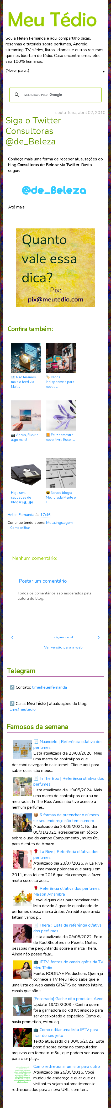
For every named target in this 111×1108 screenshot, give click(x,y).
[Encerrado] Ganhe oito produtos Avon (68, 999)
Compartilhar (20, 528)
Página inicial (63, 637)
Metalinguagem (59, 522)
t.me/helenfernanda (49, 687)
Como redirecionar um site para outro (66, 1066)
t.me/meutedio (22, 709)
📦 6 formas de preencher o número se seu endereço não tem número (66, 818)
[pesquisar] (54, 95)
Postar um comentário (43, 581)
